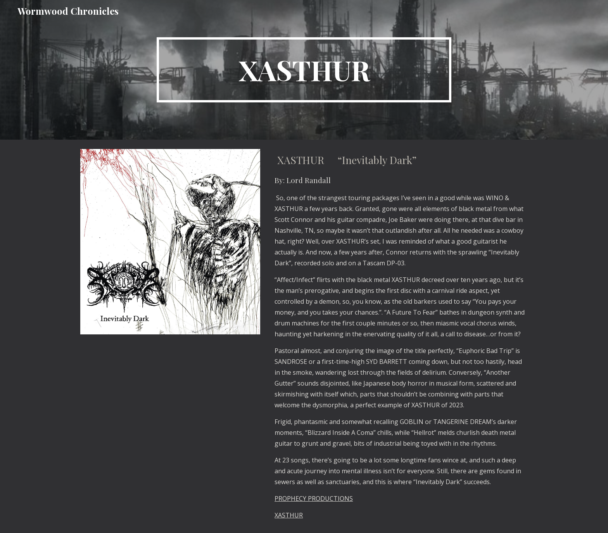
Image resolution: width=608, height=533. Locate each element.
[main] (304, 69)
